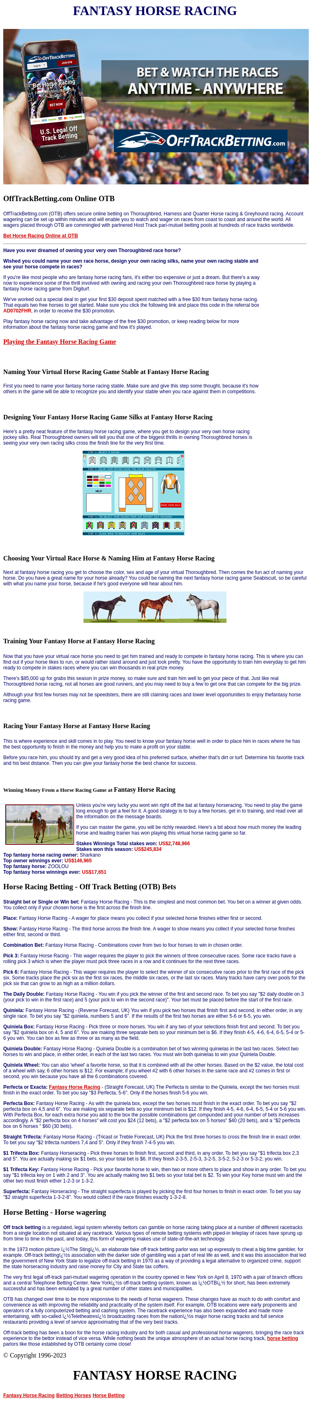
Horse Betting (108, 1395)
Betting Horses (73, 1395)
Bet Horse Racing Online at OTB (40, 236)
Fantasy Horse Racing (74, 1087)
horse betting (282, 1338)
